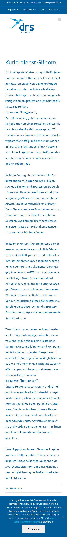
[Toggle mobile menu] (60, 19)
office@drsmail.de (52, 3)
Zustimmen (33, 529)
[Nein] (62, 516)
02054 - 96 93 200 (32, 3)
